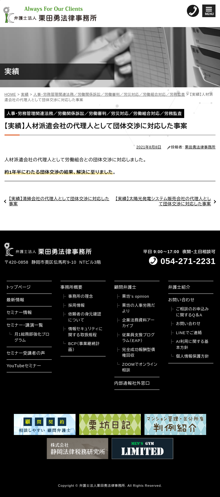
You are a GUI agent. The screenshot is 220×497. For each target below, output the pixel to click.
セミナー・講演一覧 (25, 325)
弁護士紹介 (179, 287)
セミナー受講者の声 (26, 353)
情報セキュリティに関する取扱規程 (85, 332)
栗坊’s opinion (135, 296)
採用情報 (76, 305)
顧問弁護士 (125, 287)
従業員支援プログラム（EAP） (138, 338)
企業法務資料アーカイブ (138, 323)
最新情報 (15, 299)
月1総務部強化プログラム (32, 337)
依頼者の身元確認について (84, 317)
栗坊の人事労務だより (138, 308)
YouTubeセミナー (24, 365)
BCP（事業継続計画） (84, 346)
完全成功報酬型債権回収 (138, 352)
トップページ (19, 287)
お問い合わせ (181, 299)
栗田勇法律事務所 (200, 147)
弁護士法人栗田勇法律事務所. (102, 485)
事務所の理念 (80, 296)
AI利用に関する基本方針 (192, 344)
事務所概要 (71, 287)
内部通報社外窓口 (132, 383)
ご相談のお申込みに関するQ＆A (192, 312)
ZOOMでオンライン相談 (139, 367)
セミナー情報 (19, 312)
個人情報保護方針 (192, 356)
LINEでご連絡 (189, 333)
